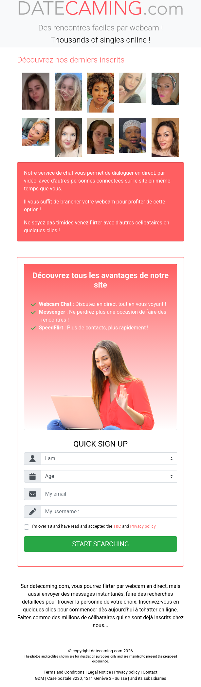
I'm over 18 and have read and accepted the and (94, 526)
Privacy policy (143, 526)
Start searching (100, 544)
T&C (117, 526)
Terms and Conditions (64, 672)
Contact (150, 672)
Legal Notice (100, 672)
